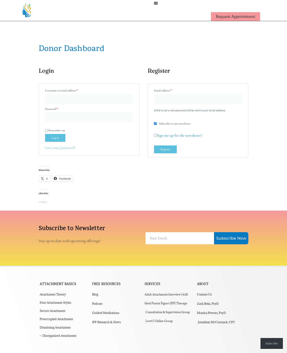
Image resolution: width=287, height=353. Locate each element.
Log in (55, 138)
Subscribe (271, 343)
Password (56, 108)
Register (165, 149)
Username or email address (66, 90)
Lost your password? (60, 147)
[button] (156, 3)
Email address (168, 90)
